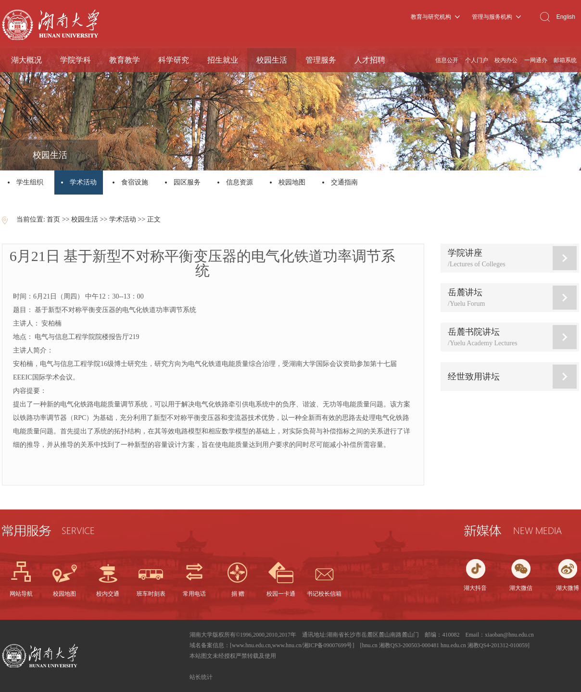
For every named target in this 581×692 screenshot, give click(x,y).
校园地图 (291, 182)
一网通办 (535, 60)
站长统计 (201, 677)
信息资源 (239, 182)
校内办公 (506, 60)
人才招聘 (369, 60)
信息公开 (446, 60)
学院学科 (75, 60)
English (565, 16)
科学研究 (173, 60)
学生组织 (29, 182)
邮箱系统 (565, 60)
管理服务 (320, 60)
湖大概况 (26, 60)
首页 (53, 219)
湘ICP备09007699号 (328, 645)
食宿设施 (134, 182)
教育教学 (124, 60)
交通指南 (344, 182)
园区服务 (187, 182)
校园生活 (271, 60)
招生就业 (222, 60)
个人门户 (476, 60)
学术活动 (83, 182)
